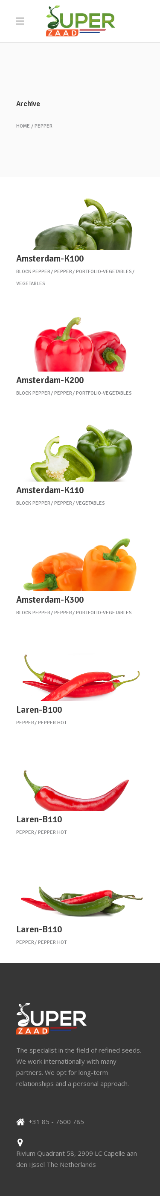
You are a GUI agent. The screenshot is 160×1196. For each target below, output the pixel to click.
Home (23, 126)
